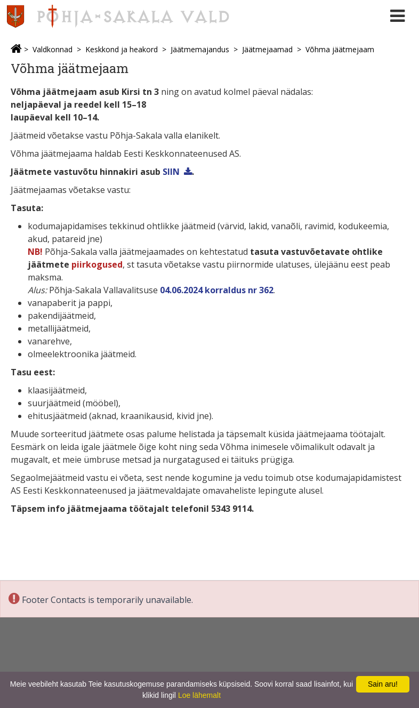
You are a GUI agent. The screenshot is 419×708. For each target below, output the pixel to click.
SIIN (171, 172)
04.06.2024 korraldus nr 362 (216, 290)
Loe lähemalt (199, 695)
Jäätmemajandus (200, 49)
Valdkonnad (52, 49)
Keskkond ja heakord (121, 49)
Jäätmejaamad (267, 49)
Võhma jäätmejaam (339, 49)
